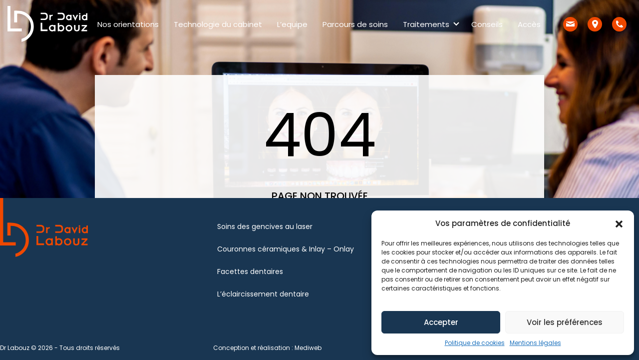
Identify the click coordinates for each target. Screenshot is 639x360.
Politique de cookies (475, 342)
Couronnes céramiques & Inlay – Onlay (285, 249)
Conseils (487, 24)
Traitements (426, 24)
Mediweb (308, 348)
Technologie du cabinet (218, 24)
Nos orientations (128, 24)
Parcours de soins (355, 24)
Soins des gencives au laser (265, 227)
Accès (529, 24)
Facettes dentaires (250, 271)
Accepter (441, 322)
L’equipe (292, 24)
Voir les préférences (565, 322)
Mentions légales (535, 342)
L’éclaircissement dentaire (263, 294)
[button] (619, 223)
